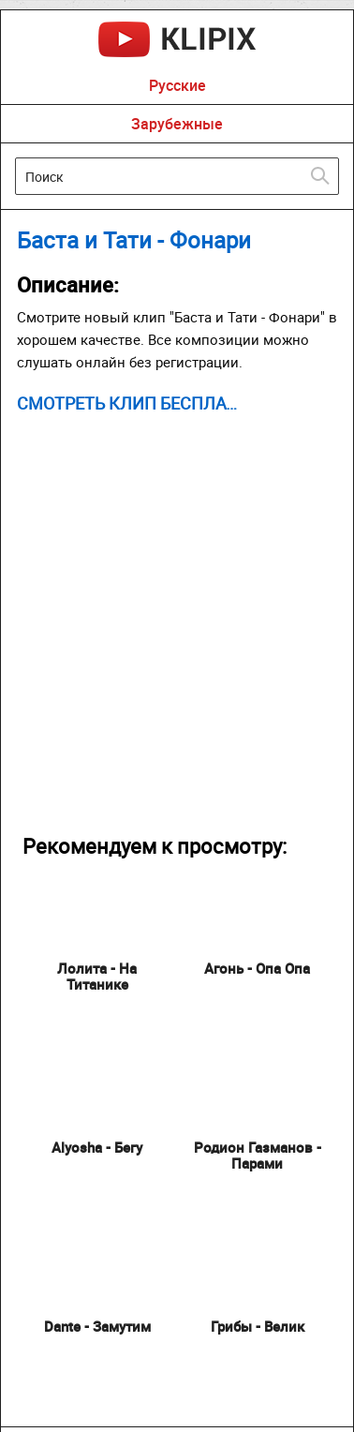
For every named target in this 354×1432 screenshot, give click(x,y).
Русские (177, 85)
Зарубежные (177, 123)
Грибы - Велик (257, 1326)
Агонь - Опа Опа (257, 968)
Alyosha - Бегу (97, 1147)
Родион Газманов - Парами (257, 1155)
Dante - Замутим (97, 1326)
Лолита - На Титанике (97, 976)
